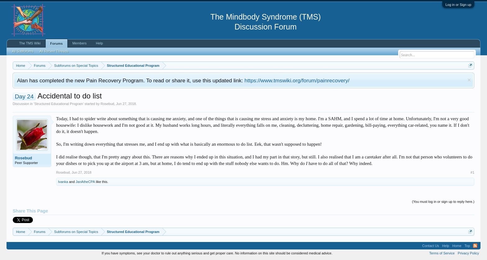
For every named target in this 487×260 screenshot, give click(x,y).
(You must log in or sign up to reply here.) (443, 201)
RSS (475, 246)
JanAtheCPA (85, 182)
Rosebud (107, 104)
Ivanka (63, 182)
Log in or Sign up (458, 5)
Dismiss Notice (469, 80)
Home (456, 246)
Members (79, 43)
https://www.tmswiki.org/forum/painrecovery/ (296, 80)
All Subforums (22, 51)
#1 (472, 172)
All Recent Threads (53, 51)
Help (99, 43)
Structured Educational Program (58, 104)
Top (467, 246)
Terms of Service (442, 253)
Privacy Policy (468, 253)
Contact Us (430, 246)
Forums (56, 43)
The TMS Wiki (30, 43)
